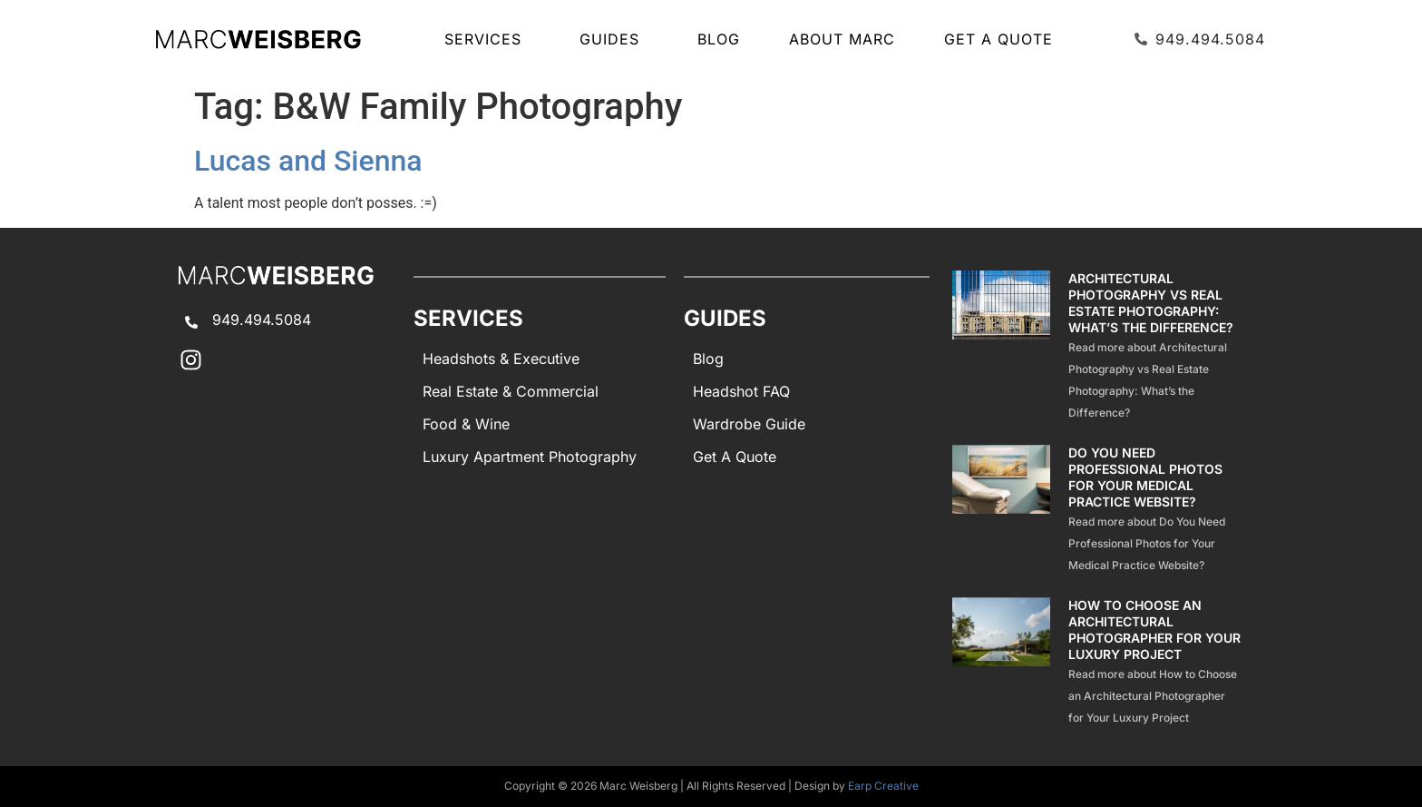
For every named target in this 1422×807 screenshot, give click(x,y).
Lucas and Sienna (308, 160)
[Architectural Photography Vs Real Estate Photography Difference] (1001, 347)
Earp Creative (883, 785)
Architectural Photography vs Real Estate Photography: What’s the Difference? (1150, 303)
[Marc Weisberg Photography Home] (257, 39)
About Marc (842, 39)
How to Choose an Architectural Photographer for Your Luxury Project (1154, 629)
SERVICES (487, 39)
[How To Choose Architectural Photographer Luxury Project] (1001, 662)
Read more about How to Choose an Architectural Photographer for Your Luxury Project (1152, 695)
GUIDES (614, 39)
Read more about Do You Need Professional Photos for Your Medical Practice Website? (1146, 543)
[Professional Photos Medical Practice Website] (1001, 510)
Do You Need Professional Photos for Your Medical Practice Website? (1145, 477)
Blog (718, 39)
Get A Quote (998, 39)
